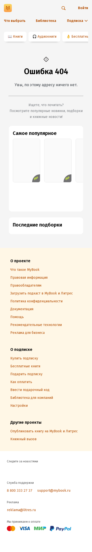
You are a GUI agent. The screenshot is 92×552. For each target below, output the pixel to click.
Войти (83, 8)
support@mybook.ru (53, 490)
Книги (18, 36)
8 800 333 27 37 (19, 490)
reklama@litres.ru (21, 510)
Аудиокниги (47, 36)
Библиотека (46, 21)
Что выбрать (15, 21)
